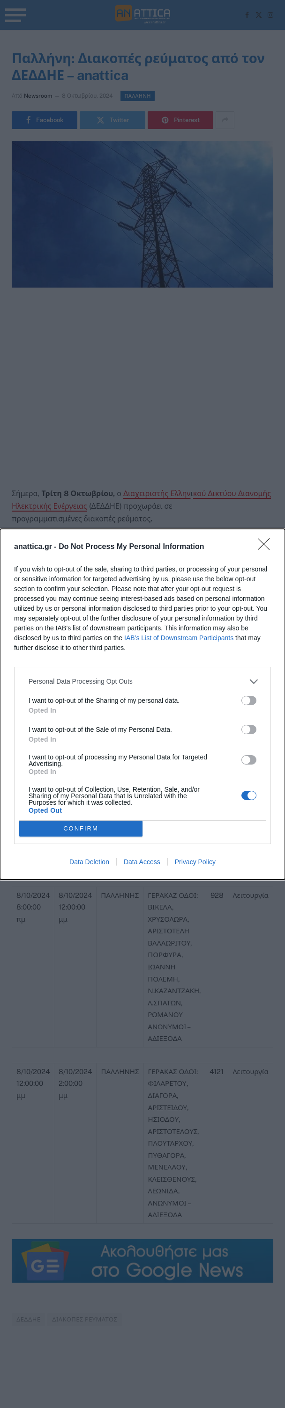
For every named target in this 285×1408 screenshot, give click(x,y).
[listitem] (142, 681)
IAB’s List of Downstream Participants (178, 638)
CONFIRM (80, 828)
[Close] (267, 547)
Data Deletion (89, 862)
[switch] (248, 700)
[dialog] (142, 704)
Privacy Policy (195, 862)
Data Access (142, 862)
